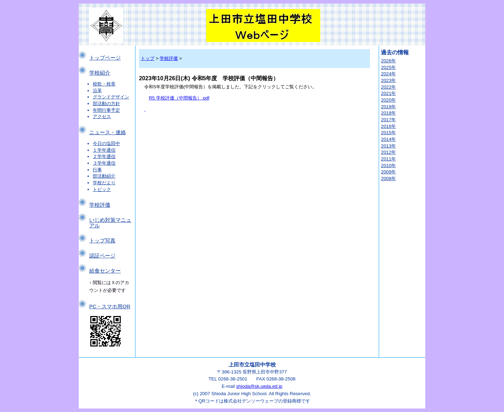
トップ (147, 58)
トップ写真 (102, 240)
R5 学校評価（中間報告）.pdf (179, 98)
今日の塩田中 (106, 143)
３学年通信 (104, 163)
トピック (102, 189)
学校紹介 (99, 73)
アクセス (102, 116)
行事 (97, 169)
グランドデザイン (111, 96)
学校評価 (99, 205)
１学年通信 (104, 150)
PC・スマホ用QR (109, 306)
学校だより (104, 182)
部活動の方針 (106, 103)
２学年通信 (104, 156)
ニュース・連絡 (107, 132)
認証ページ (102, 256)
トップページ (105, 58)
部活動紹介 (104, 176)
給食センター (105, 271)
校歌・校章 (104, 84)
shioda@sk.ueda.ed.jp (259, 386)
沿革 (97, 90)
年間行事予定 (106, 110)
